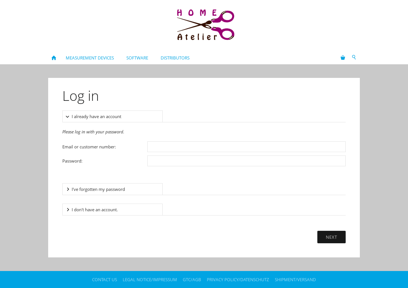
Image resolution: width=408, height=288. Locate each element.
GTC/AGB (192, 279)
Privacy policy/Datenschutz (238, 279)
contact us (104, 279)
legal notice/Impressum (150, 279)
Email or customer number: (89, 147)
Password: (72, 161)
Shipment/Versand (295, 279)
